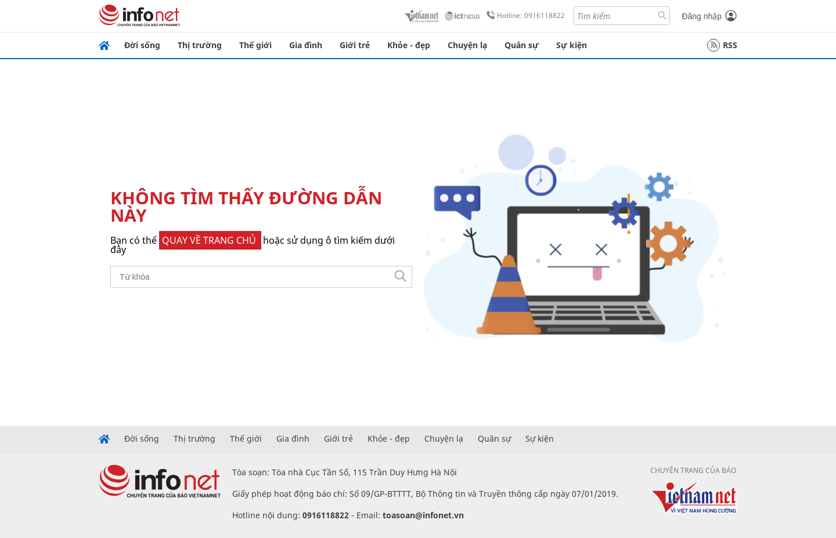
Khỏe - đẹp (408, 44)
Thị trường (200, 44)
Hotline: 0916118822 (523, 15)
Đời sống (142, 44)
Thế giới (255, 44)
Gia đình (305, 44)
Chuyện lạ (467, 44)
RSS (722, 45)
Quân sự (522, 44)
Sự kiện (571, 44)
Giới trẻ (355, 44)
